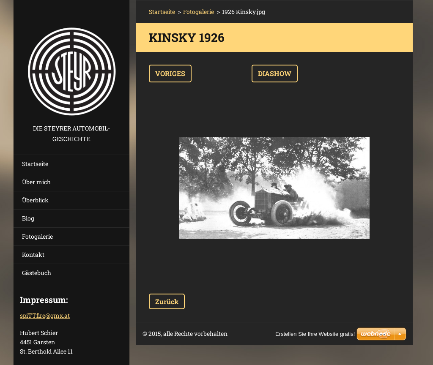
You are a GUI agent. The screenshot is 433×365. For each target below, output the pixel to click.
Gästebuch (36, 273)
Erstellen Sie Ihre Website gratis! (315, 334)
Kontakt (33, 255)
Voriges (170, 73)
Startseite (35, 164)
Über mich (36, 182)
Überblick (35, 200)
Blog (28, 218)
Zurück (166, 301)
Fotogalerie (37, 236)
